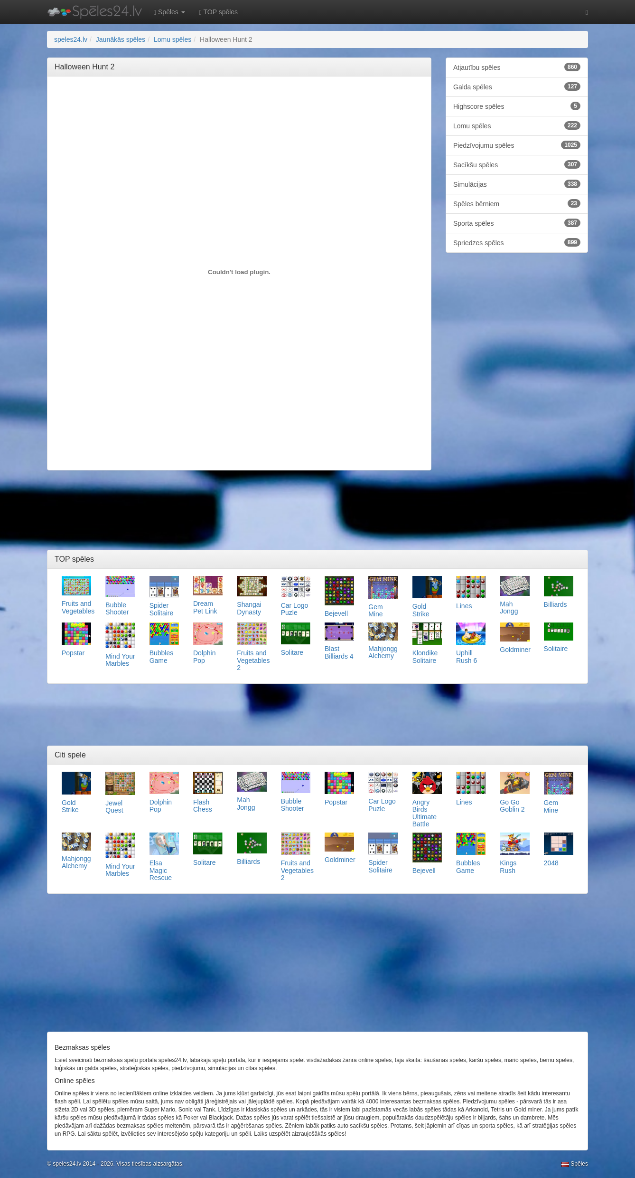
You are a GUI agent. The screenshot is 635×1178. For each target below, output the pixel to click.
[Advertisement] (239, 105)
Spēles (574, 1163)
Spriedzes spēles (516, 242)
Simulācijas (516, 184)
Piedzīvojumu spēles (516, 145)
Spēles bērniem (516, 203)
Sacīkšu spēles (516, 164)
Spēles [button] (169, 12)
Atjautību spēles (516, 67)
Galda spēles (516, 86)
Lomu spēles (516, 125)
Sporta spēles (516, 223)
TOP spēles (218, 12)
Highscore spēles (516, 106)
